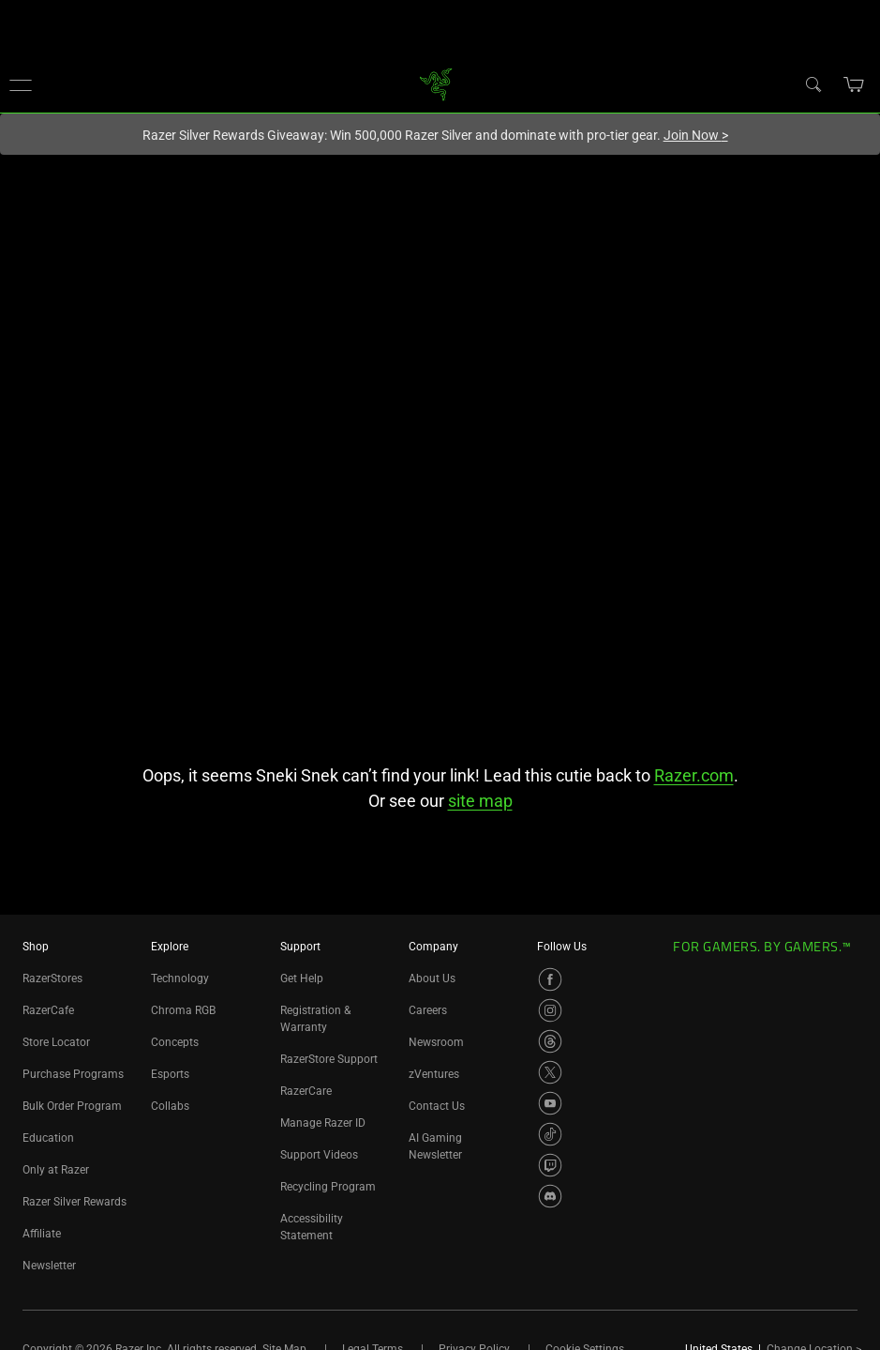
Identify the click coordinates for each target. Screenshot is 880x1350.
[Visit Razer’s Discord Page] (550, 1196)
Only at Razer (55, 1169)
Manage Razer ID (322, 1123)
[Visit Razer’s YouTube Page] (550, 1103)
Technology (180, 978)
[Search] (812, 83)
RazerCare (306, 1091)
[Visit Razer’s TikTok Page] (550, 1134)
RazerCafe (48, 1010)
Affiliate (41, 1233)
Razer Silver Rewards (74, 1201)
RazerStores (52, 978)
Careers (428, 1010)
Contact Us (437, 1106)
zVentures (434, 1074)
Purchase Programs (73, 1074)
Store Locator (56, 1042)
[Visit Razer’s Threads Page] (550, 1041)
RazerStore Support (329, 1059)
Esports (170, 1074)
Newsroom (436, 1042)
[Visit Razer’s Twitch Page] (550, 1165)
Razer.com (694, 775)
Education (48, 1138)
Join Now (696, 135)
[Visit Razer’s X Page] (550, 1072)
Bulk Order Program (72, 1106)
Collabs (170, 1106)
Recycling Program (328, 1186)
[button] (20, 84)
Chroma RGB (183, 1010)
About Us (432, 978)
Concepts (175, 1042)
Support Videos (319, 1154)
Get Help (301, 978)
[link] (435, 83)
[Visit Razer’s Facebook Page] (550, 979)
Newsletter (49, 1265)
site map (480, 801)
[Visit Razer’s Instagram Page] (550, 1010)
